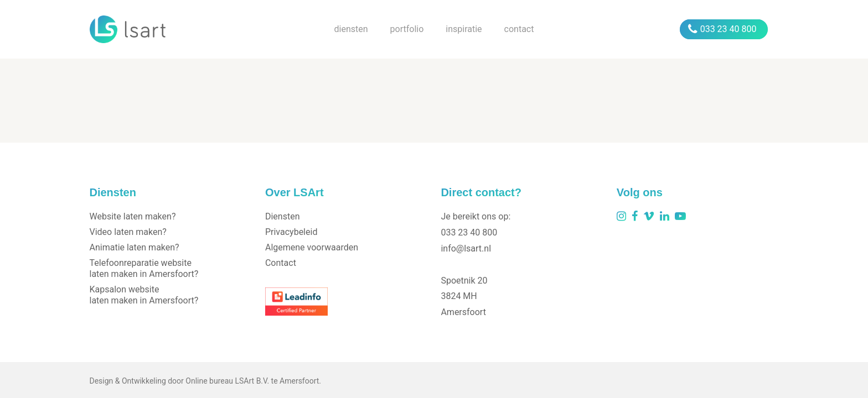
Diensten (282, 216)
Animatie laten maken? (134, 247)
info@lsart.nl (466, 248)
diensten (351, 29)
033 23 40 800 (722, 29)
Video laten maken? (128, 232)
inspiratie (464, 29)
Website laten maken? (133, 216)
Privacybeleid (291, 232)
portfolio (407, 29)
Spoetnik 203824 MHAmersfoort (464, 296)
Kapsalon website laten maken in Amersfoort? (144, 295)
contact (519, 29)
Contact (280, 263)
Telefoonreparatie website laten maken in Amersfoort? (144, 268)
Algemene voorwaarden (311, 247)
